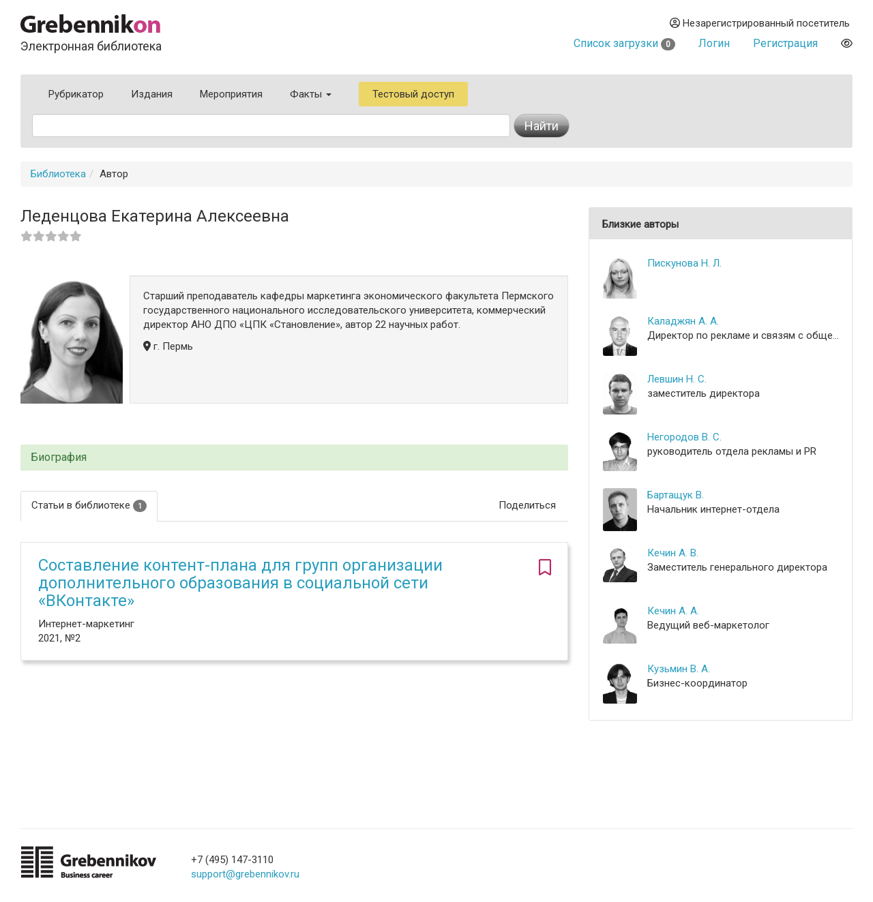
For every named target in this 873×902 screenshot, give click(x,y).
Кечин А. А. (673, 611)
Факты (310, 94)
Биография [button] (59, 457)
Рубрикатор (76, 94)
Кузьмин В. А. (678, 669)
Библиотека (58, 174)
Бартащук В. (675, 495)
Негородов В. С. (684, 437)
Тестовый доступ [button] (413, 94)
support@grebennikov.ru (245, 874)
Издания (152, 94)
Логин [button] (714, 43)
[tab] (294, 458)
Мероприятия (231, 94)
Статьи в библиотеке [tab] (89, 505)
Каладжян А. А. (683, 321)
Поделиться (527, 505)
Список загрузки (624, 43)
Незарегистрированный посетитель (760, 23)
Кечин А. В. (672, 553)
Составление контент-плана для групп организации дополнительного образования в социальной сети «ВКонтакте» (240, 583)
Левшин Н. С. (677, 379)
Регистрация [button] (785, 43)
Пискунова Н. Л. (684, 263)
